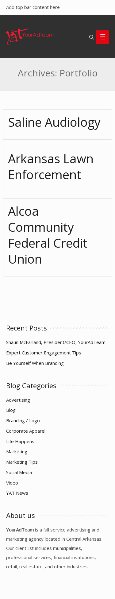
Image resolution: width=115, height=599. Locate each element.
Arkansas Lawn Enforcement (51, 166)
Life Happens (20, 441)
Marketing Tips (22, 462)
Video (12, 483)
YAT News (17, 493)
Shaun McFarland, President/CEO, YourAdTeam (55, 342)
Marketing (16, 451)
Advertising (18, 400)
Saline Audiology (54, 122)
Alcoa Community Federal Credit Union (47, 235)
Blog (11, 410)
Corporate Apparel (25, 431)
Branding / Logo (23, 420)
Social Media (19, 472)
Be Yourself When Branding (35, 363)
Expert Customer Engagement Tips (43, 353)
